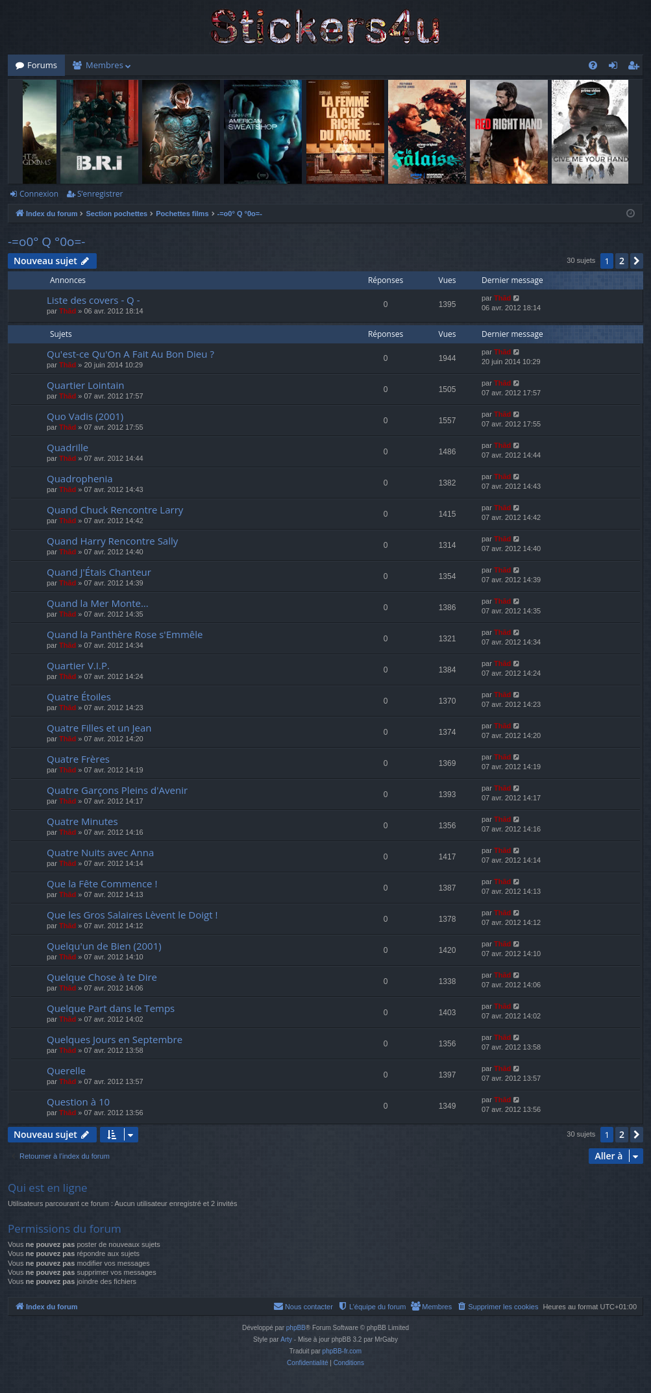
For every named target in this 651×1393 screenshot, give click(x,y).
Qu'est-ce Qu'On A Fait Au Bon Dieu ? (130, 353)
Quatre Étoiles (79, 696)
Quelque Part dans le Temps (111, 1008)
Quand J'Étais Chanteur (99, 571)
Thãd (67, 311)
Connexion (38, 193)
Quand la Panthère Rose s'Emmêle (125, 634)
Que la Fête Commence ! (102, 883)
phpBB (296, 1327)
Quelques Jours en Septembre (114, 1039)
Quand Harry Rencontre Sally (112, 540)
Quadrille (67, 447)
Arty (286, 1339)
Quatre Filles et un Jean (99, 727)
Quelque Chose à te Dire (102, 976)
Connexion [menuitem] (616, 67)
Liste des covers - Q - (93, 299)
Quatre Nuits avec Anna (100, 852)
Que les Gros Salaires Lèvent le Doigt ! (132, 914)
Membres (104, 65)
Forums (42, 65)
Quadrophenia (80, 478)
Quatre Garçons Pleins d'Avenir (117, 789)
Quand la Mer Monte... (98, 603)
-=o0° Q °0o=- (46, 241)
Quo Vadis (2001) (85, 416)
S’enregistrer (100, 193)
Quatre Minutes (82, 821)
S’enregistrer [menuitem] (636, 67)
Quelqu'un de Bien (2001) (104, 945)
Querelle (66, 1070)
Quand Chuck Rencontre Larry (115, 509)
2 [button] (621, 260)
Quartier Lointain (85, 384)
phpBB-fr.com (342, 1351)
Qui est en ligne (48, 1187)
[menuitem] (593, 65)
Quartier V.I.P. (78, 665)
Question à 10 (78, 1101)
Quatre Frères (78, 758)
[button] (636, 261)
